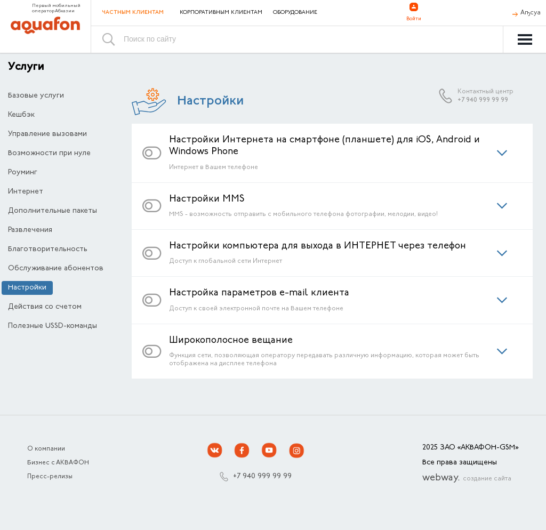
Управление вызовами (47, 134)
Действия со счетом (45, 307)
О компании (46, 449)
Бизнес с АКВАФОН (58, 463)
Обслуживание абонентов (55, 268)
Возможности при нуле (49, 153)
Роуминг (22, 172)
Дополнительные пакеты (52, 211)
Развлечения (30, 230)
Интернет (25, 192)
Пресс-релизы (50, 476)
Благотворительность (47, 249)
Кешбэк (21, 115)
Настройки (27, 288)
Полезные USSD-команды (52, 326)
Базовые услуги (36, 96)
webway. (466, 478)
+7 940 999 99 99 (482, 100)
